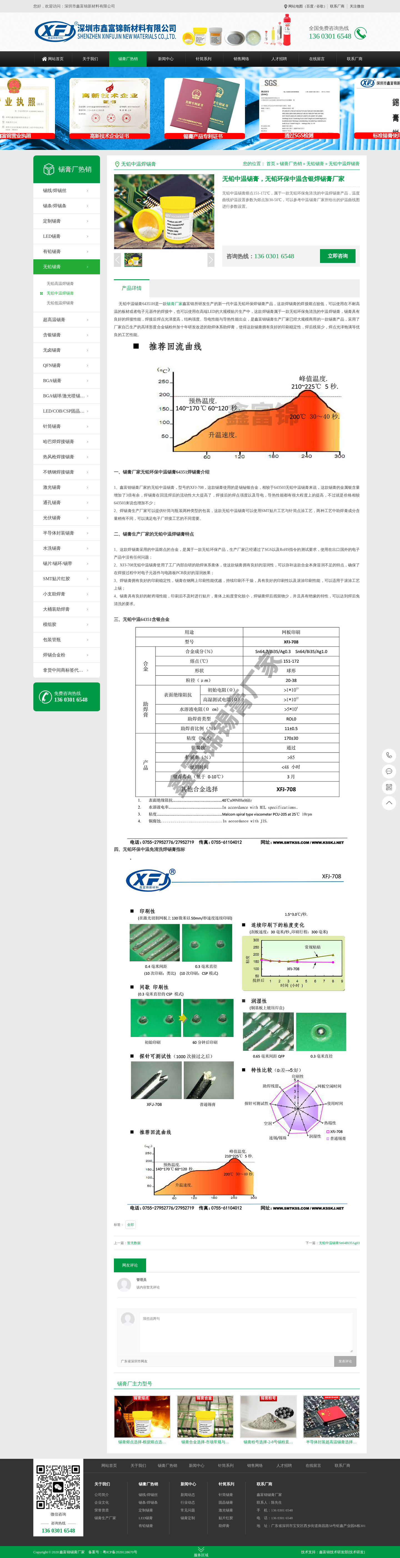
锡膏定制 (188, 1518)
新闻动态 (188, 1495)
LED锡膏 (52, 236)
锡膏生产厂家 (105, 1518)
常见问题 (188, 1510)
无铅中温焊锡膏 (60, 293)
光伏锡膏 (52, 517)
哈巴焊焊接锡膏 (58, 441)
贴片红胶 (226, 1518)
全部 (130, 1225)
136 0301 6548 (389, 755)
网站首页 (56, 59)
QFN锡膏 (52, 365)
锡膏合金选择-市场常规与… (205, 1442)
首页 (270, 163)
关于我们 (90, 59)
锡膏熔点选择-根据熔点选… (142, 1442)
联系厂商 (337, 6)
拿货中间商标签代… (63, 670)
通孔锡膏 (52, 502)
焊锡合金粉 (54, 655)
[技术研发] (356, 1552)
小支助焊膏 (54, 594)
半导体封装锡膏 (58, 533)
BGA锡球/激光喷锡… (64, 395)
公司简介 (101, 1495)
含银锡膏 (52, 334)
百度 (310, 6)
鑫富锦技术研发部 (333, 1552)
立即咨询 (338, 256)
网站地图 (295, 6)
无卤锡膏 (52, 350)
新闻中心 (166, 59)
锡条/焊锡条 (54, 205)
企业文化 (101, 1502)
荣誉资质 (101, 1510)
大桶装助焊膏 (56, 609)
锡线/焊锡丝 (54, 190)
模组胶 (49, 624)
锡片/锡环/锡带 (57, 563)
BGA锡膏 (52, 380)
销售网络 (241, 59)
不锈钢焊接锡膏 (58, 472)
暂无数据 (134, 1243)
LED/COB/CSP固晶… (63, 411)
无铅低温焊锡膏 (60, 303)
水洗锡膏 (52, 548)
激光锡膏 (52, 487)
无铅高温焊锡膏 (60, 284)
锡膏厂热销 (128, 59)
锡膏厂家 (174, 304)
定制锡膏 (52, 221)
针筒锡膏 (52, 426)
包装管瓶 (52, 639)
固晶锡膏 (226, 1502)
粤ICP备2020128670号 (120, 1552)
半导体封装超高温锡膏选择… (331, 1442)
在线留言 (317, 59)
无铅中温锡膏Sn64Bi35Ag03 (339, 1243)
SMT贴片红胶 (56, 578)
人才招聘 (279, 59)
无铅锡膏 (52, 266)
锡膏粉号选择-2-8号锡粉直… (268, 1442)
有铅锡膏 (52, 251)
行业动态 (188, 1502)
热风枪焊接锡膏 (58, 456)
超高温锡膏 (54, 319)
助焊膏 (224, 1526)
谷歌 (320, 6)
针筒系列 (203, 59)
